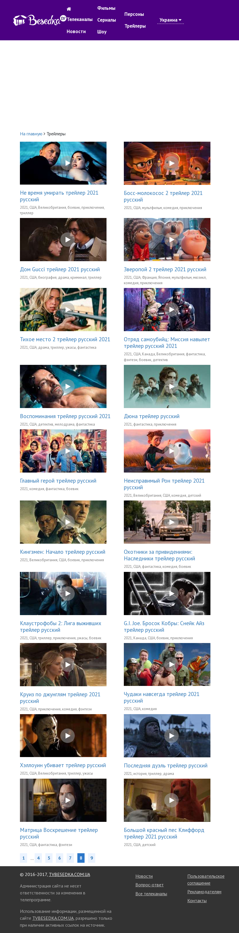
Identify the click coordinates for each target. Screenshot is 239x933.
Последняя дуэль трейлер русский (166, 765)
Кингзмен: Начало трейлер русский (62, 551)
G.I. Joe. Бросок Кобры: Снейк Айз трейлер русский (164, 626)
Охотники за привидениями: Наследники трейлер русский (159, 555)
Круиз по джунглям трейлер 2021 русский (60, 697)
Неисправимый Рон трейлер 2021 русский (164, 484)
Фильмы (106, 8)
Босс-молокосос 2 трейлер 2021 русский (163, 196)
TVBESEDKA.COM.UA (69, 874)
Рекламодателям (204, 891)
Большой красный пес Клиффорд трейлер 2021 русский (164, 833)
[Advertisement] (119, 85)
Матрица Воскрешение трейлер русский (59, 833)
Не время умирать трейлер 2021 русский (59, 196)
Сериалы (106, 20)
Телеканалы (80, 19)
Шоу (102, 32)
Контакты (197, 900)
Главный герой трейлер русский (58, 480)
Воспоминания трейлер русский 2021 (65, 416)
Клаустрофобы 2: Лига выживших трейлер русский (60, 626)
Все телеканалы (151, 893)
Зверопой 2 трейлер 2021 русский (165, 269)
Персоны (134, 14)
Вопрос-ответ (149, 885)
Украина (171, 20)
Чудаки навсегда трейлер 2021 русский (161, 697)
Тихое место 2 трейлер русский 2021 (65, 339)
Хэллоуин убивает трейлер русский (63, 765)
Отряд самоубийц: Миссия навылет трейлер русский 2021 (167, 342)
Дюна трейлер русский (152, 416)
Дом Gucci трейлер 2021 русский (60, 269)
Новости (76, 31)
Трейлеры (135, 26)
